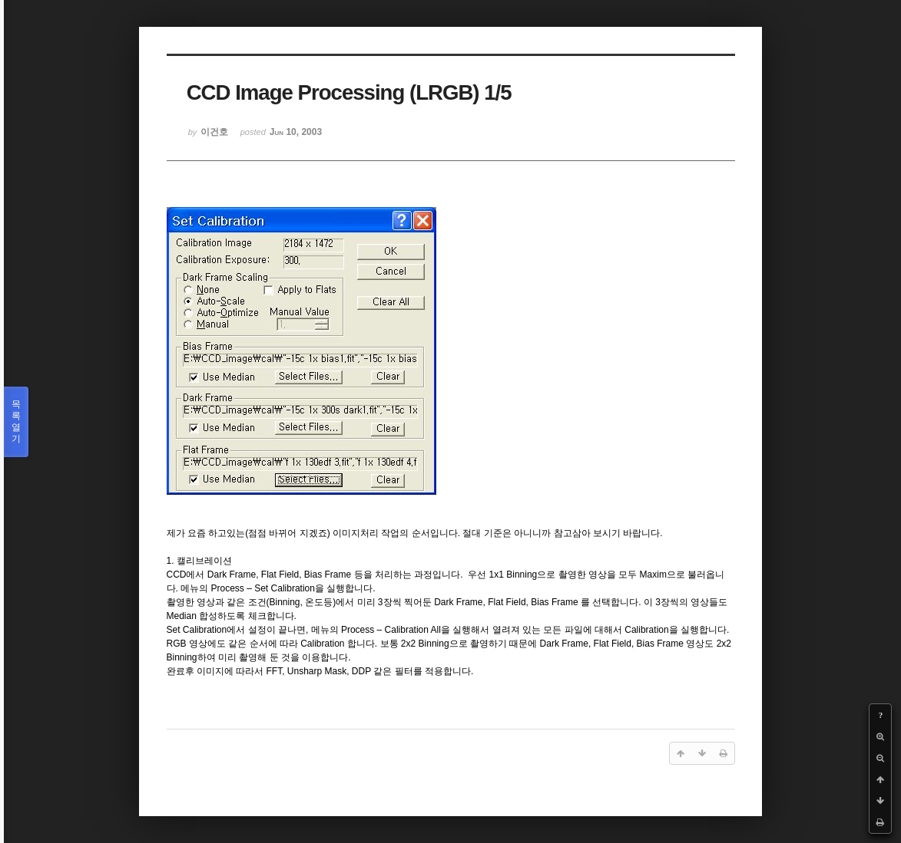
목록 (16, 422)
